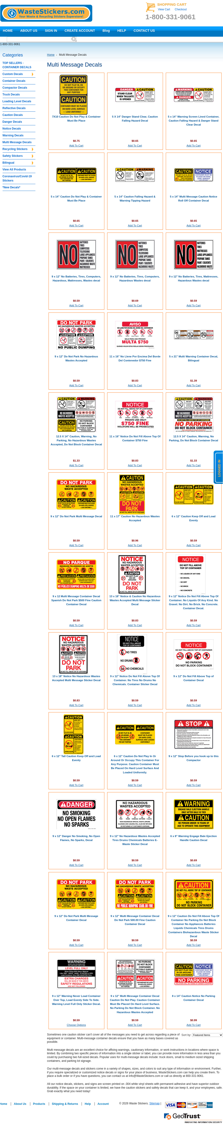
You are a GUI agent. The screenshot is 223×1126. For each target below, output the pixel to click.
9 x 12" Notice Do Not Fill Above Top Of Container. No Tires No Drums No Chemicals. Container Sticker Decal (135, 680)
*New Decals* (11, 187)
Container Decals (14, 81)
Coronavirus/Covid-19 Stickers (17, 178)
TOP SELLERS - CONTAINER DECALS (17, 65)
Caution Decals (13, 115)
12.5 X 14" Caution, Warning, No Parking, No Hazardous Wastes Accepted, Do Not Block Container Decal (76, 440)
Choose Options (76, 1024)
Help (88, 1104)
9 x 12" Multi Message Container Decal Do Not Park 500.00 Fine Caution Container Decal (135, 920)
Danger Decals (12, 121)
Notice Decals (12, 128)
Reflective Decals (14, 108)
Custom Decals (18, 74)
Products (39, 1104)
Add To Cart (76, 145)
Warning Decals (13, 135)
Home (51, 54)
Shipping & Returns (65, 1104)
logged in (218, 467)
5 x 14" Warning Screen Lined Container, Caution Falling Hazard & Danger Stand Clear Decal (193, 120)
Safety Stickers (18, 156)
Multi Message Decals (17, 142)
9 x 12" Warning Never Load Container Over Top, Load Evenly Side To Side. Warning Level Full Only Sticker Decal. (76, 1000)
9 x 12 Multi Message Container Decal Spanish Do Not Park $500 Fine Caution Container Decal (76, 600)
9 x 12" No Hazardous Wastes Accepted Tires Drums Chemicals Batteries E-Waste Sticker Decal (135, 840)
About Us (20, 1104)
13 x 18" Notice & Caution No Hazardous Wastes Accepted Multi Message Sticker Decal (134, 600)
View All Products (14, 169)
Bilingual (18, 163)
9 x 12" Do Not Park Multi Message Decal (76, 516)
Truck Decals (11, 94)
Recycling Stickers (18, 149)
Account (103, 1104)
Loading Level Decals (17, 101)
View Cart (164, 9)
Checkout (181, 9)
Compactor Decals (15, 87)
